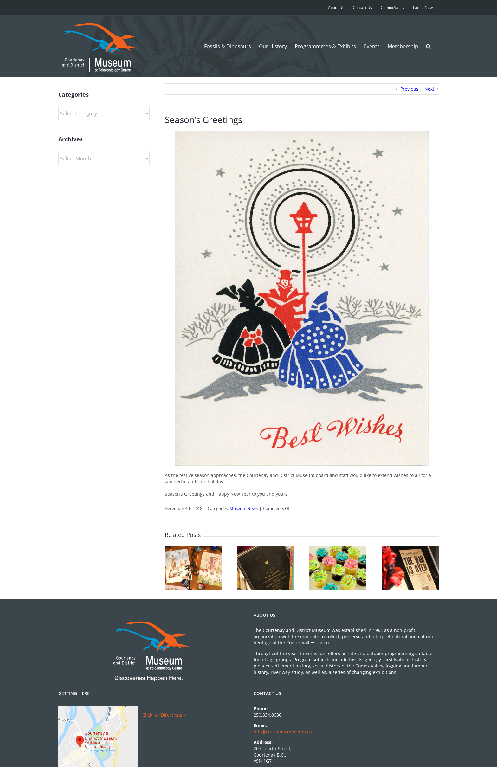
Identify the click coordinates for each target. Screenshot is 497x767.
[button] (428, 46)
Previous (409, 89)
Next (429, 89)
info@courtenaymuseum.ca (283, 732)
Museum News (243, 508)
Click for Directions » (164, 715)
